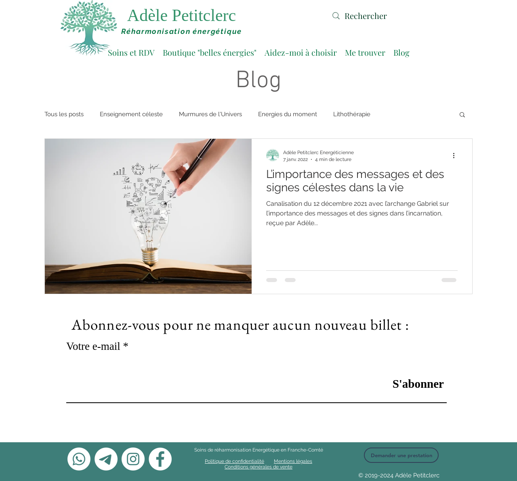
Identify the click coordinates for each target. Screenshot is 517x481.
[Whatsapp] (78, 459)
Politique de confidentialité (234, 461)
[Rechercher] (379, 15)
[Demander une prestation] (401, 455)
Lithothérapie (351, 114)
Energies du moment (287, 114)
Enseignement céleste (131, 114)
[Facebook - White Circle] (160, 459)
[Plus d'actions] (456, 155)
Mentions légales (293, 461)
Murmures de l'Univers (210, 114)
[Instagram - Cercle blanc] (133, 459)
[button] (462, 115)
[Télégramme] (106, 459)
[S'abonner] (409, 384)
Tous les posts (64, 114)
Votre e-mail (93, 346)
